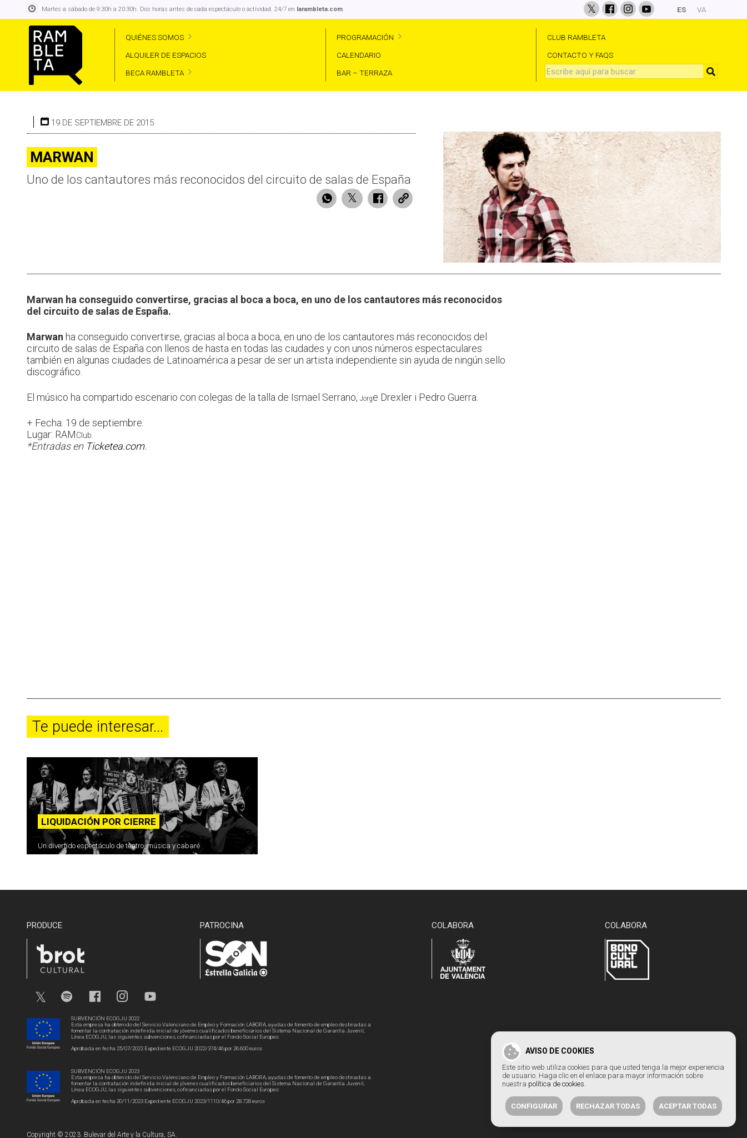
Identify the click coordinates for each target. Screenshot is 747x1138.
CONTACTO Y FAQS (580, 55)
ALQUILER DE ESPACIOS (166, 55)
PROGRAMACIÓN (365, 37)
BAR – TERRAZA (364, 72)
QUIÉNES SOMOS (155, 37)
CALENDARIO (359, 55)
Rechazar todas (608, 1106)
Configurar (534, 1106)
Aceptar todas (687, 1106)
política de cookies (556, 1084)
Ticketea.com (115, 442)
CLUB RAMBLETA (576, 37)
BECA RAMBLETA (155, 72)
